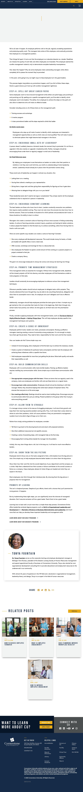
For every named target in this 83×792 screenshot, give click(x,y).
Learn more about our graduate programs (24, 522)
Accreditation (49, 743)
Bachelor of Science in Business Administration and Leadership (43, 510)
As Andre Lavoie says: (17, 127)
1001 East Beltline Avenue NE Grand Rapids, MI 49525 (33, 744)
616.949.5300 (51, 1)
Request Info (46, 722)
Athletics (18, 1)
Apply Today (46, 727)
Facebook (60, 728)
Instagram (76, 728)
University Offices (62, 757)
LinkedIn (64, 728)
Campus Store (74, 748)
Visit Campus (63, 1)
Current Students (47, 761)
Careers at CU (62, 744)
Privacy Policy (74, 744)
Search (74, 6)
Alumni (25, 1)
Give (30, 1)
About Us (10, 1)
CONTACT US (28, 751)
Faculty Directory (47, 748)
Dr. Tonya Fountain (18, 558)
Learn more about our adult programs (23, 518)
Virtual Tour (62, 752)
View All (74, 611)
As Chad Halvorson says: (18, 157)
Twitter (73, 728)
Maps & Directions (48, 752)
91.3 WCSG (75, 752)
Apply (76, 1)
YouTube (68, 728)
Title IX (61, 761)
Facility (61, 748)
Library (47, 756)
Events (3, 1)
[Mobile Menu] (79, 6)
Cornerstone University (12, 742)
